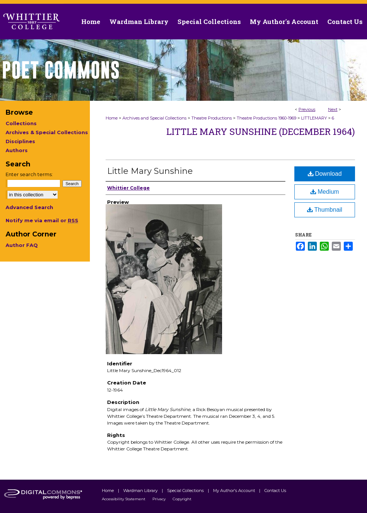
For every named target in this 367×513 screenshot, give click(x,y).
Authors (17, 150)
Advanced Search (29, 207)
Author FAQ (22, 245)
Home (112, 118)
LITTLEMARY (314, 118)
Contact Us (345, 21)
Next (332, 109)
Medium (324, 191)
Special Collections (186, 490)
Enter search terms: (29, 174)
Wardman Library (141, 490)
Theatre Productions (211, 118)
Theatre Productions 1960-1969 (266, 118)
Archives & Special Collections (47, 132)
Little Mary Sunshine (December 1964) (260, 132)
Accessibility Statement (124, 499)
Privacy (159, 499)
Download (325, 174)
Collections (21, 123)
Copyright (182, 499)
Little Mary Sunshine (150, 171)
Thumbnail (324, 209)
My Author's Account (234, 490)
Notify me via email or (42, 220)
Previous (306, 109)
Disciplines (20, 141)
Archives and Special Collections (154, 118)
